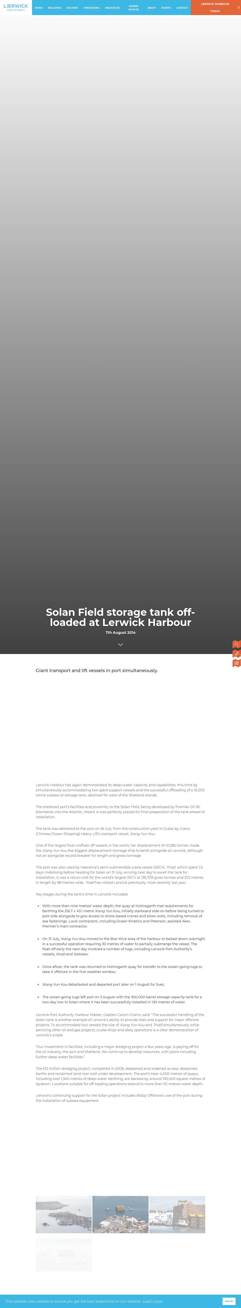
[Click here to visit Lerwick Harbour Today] (237, 663)
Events (166, 7)
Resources (112, 7)
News (39, 7)
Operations (91, 7)
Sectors (72, 7)
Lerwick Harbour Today (215, 7)
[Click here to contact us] (237, 654)
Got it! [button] (229, 1301)
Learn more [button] (152, 1301)
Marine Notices (133, 8)
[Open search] (237, 644)
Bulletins (54, 7)
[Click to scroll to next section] (120, 643)
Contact (182, 7)
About (151, 7)
